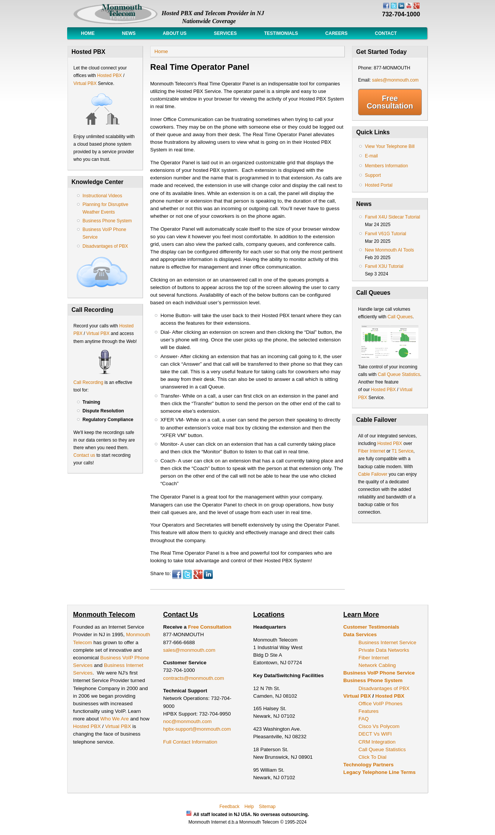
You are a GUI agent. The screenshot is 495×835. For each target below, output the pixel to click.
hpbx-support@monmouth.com (197, 729)
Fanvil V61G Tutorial (385, 233)
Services (225, 33)
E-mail (371, 156)
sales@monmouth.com (395, 80)
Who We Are (115, 719)
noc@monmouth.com (187, 721)
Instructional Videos (103, 195)
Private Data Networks (383, 650)
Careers (336, 33)
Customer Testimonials (371, 627)
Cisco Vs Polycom (378, 726)
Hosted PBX (109, 75)
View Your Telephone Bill (390, 146)
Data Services (360, 634)
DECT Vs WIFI (375, 734)
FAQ (363, 719)
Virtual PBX (86, 83)
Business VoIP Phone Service (379, 673)
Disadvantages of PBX (105, 246)
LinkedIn (208, 574)
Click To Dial (372, 757)
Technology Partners (368, 764)
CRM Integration (377, 742)
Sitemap (267, 806)
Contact (385, 33)
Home (88, 33)
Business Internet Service (387, 642)
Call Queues (400, 316)
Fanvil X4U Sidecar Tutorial (392, 217)
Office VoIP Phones (380, 703)
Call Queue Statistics (399, 374)
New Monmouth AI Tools (389, 250)
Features (368, 711)
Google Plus (198, 574)
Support (373, 175)
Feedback (229, 806)
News (129, 33)
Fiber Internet (371, 451)
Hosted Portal (379, 185)
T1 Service (402, 451)
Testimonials (281, 33)
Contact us (84, 455)
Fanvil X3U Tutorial (384, 266)
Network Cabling (377, 665)
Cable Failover (372, 474)
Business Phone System (107, 220)
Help (249, 806)
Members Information (386, 165)
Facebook (176, 574)
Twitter (187, 574)
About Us (175, 33)
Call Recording (89, 382)
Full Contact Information (190, 742)
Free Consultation (390, 102)
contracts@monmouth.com (193, 678)
